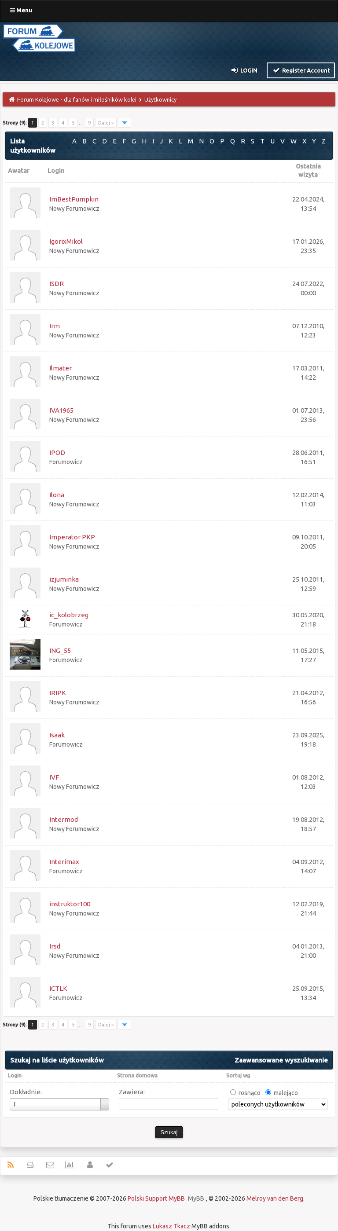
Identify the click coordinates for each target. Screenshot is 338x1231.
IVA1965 (61, 410)
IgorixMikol (66, 241)
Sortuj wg (238, 1075)
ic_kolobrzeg (68, 615)
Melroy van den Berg (274, 1198)
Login (244, 69)
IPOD (57, 452)
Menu (21, 10)
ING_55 (60, 650)
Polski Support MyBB (156, 1198)
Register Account (301, 69)
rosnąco (250, 1092)
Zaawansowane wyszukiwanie (281, 1060)
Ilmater (60, 368)
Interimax (64, 861)
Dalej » (106, 122)
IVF (54, 777)
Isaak (57, 735)
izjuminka (64, 579)
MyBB (196, 1198)
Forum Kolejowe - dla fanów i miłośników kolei (76, 99)
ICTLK (58, 988)
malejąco (286, 1092)
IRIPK (57, 692)
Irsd (54, 946)
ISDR (56, 283)
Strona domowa (137, 1075)
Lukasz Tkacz (171, 1226)
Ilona (56, 494)
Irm (54, 326)
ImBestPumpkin (74, 199)
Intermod (63, 819)
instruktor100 (69, 904)
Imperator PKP (72, 537)
